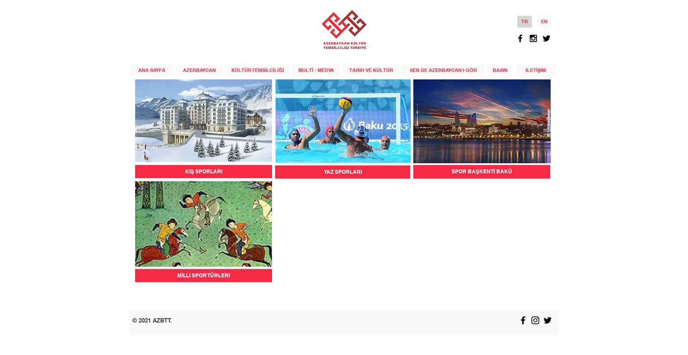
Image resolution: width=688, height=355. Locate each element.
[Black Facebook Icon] (520, 38)
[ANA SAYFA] (151, 70)
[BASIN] (500, 70)
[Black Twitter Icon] (546, 38)
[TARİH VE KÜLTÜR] (371, 70)
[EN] (544, 22)
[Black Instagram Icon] (533, 38)
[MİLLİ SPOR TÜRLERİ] (203, 275)
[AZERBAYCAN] (199, 70)
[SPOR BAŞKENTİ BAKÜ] (481, 172)
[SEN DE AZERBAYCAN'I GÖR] (443, 70)
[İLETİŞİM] (535, 70)
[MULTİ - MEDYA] (316, 70)
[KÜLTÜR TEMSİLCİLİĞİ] (258, 70)
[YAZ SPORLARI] (342, 172)
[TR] (524, 22)
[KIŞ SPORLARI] (203, 171)
